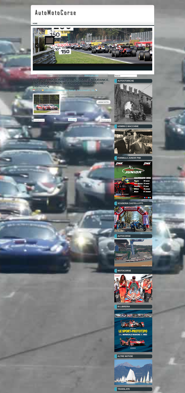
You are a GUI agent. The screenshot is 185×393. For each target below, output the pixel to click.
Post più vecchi (105, 120)
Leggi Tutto (103, 102)
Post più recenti (39, 120)
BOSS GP (72, 90)
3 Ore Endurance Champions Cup (56, 90)
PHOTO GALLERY (83, 90)
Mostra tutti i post (91, 75)
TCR (93, 90)
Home (35, 23)
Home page (72, 119)
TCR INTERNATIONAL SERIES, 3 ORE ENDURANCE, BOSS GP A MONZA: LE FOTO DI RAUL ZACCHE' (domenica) (71, 83)
